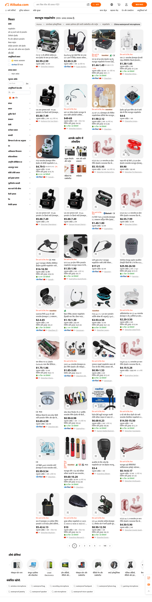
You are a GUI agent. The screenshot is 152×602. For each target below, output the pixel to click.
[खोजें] (96, 5)
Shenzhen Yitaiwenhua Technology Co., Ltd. (108, 78)
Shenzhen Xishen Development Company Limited (133, 224)
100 (105, 546)
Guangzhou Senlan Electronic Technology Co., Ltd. (132, 375)
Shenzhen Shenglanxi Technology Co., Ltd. (48, 224)
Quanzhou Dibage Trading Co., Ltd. (103, 474)
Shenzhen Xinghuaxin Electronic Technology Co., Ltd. (132, 481)
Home (39, 24)
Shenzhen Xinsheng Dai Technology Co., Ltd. (105, 172)
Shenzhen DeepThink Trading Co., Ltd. (132, 330)
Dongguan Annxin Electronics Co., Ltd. (109, 381)
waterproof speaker (38, 592)
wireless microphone (17, 586)
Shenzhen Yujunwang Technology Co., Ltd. (132, 431)
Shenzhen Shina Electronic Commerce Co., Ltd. (134, 74)
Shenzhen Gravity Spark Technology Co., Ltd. (133, 530)
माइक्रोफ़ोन (106, 24)
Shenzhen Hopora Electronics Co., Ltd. (48, 67)
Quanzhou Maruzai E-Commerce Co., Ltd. (76, 537)
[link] (148, 578)
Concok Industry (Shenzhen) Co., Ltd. (53, 177)
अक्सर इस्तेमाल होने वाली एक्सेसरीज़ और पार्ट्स (82, 24)
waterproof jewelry (16, 592)
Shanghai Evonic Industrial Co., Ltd (103, 537)
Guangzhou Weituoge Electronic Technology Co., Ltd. (108, 229)
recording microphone (59, 586)
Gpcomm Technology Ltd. (108, 272)
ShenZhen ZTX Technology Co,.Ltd (53, 330)
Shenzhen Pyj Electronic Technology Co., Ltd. (133, 172)
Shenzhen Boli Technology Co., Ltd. (53, 427)
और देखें (11, 52)
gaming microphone (129, 586)
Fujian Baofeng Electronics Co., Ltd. (81, 67)
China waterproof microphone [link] (127, 24)
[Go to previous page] (69, 546)
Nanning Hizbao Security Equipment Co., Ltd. (137, 276)
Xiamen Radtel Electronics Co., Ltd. (106, 431)
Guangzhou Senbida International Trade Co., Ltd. (81, 428)
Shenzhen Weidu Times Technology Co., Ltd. (52, 477)
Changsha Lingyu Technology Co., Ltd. (132, 121)
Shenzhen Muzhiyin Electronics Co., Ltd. (48, 533)
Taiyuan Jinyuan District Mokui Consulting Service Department (78, 224)
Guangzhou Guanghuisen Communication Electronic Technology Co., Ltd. (78, 279)
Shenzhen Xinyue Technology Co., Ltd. (80, 487)
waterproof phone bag (106, 586)
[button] (88, 5)
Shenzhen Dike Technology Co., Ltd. (81, 376)
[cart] (119, 5)
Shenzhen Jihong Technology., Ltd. (47, 378)
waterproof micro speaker (82, 592)
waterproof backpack (83, 586)
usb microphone (59, 592)
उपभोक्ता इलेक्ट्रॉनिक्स (53, 24)
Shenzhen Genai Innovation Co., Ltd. (109, 129)
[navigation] (19, 282)
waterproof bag (38, 586)
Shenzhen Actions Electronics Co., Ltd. (76, 129)
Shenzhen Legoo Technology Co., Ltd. (104, 330)
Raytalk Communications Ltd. (53, 279)
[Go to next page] (110, 546)
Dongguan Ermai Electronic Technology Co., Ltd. (80, 330)
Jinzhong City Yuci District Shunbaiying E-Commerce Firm (50, 121)
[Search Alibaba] (60, 4)
